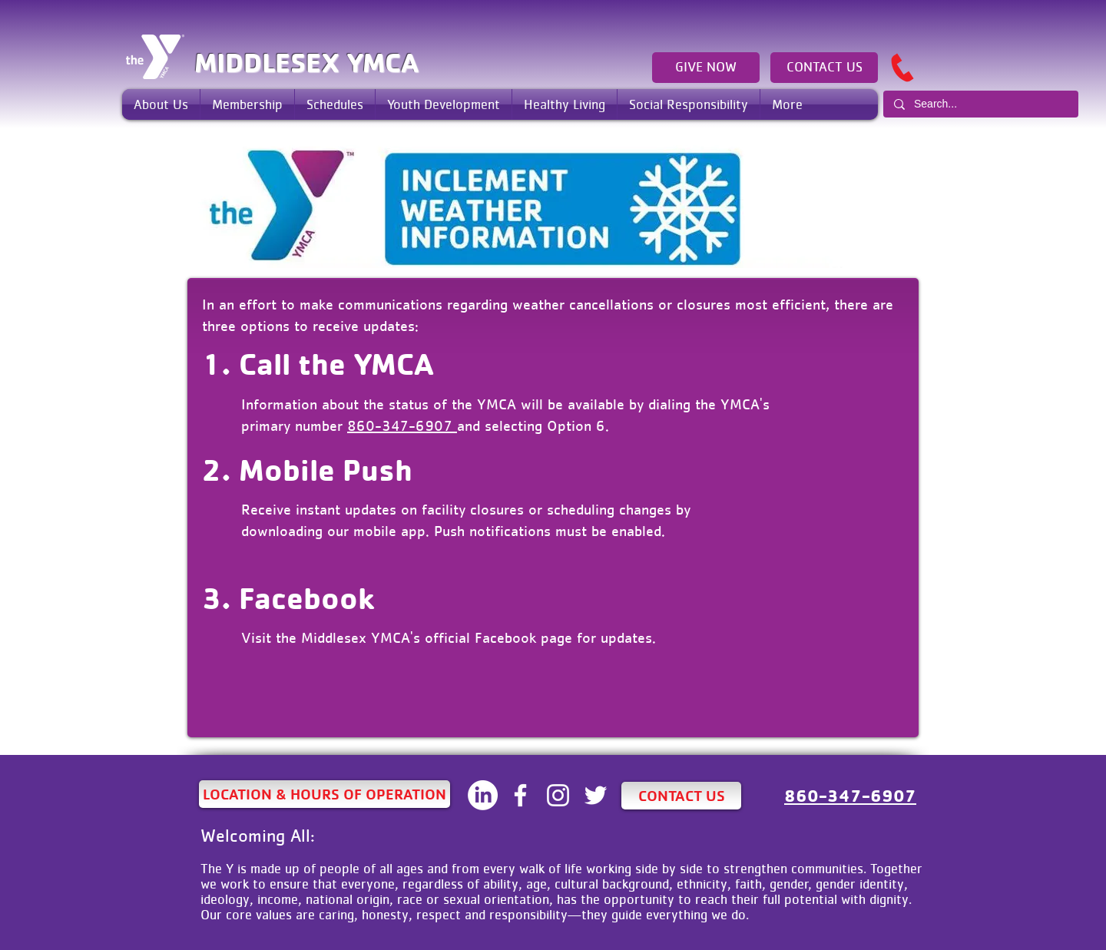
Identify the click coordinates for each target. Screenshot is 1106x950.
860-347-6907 (402, 425)
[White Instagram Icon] (558, 795)
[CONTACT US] (824, 67)
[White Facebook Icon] (520, 795)
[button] (161, 104)
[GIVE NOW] (706, 67)
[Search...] (980, 104)
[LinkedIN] (483, 795)
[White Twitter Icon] (596, 795)
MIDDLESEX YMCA (306, 62)
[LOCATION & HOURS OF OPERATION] (324, 794)
